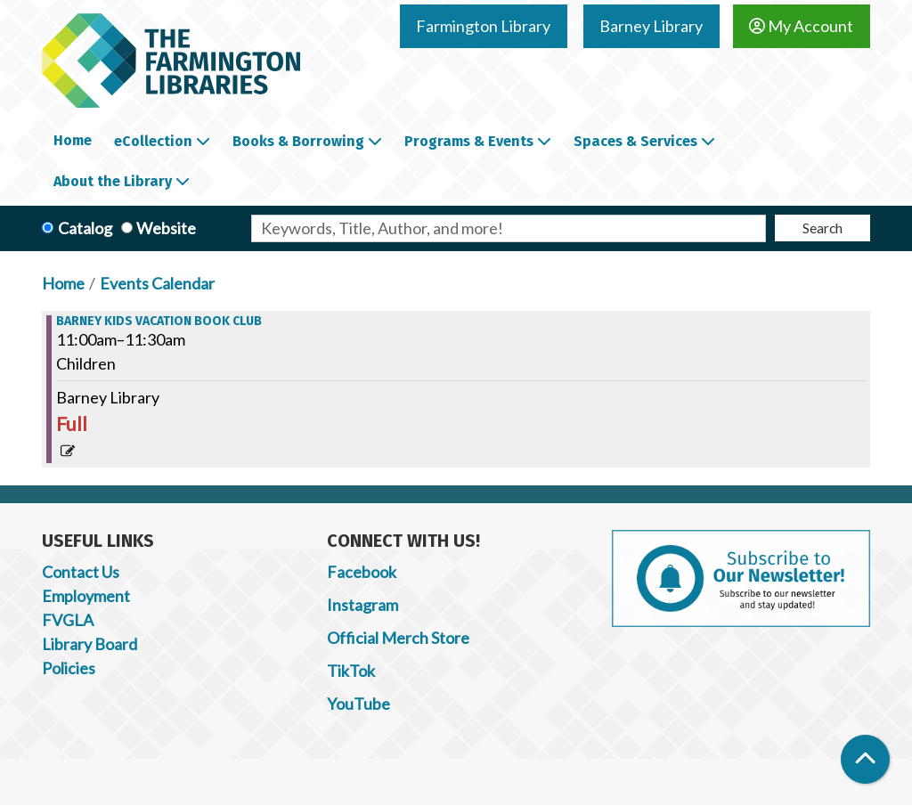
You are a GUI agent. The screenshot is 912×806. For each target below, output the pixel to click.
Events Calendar (157, 283)
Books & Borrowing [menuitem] (298, 141)
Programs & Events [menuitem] (468, 141)
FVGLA (68, 620)
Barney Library (651, 26)
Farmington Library (483, 26)
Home (63, 283)
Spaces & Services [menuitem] (635, 141)
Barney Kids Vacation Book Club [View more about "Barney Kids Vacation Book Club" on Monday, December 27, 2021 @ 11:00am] (159, 321)
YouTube (358, 703)
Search (822, 227)
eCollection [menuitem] (153, 141)
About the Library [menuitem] (112, 181)
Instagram (362, 605)
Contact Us (80, 572)
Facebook (361, 572)
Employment (86, 596)
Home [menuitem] (72, 140)
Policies (68, 668)
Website (166, 228)
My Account (801, 26)
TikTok (351, 670)
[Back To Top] (865, 759)
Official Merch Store (398, 637)
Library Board (89, 644)
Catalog (85, 228)
